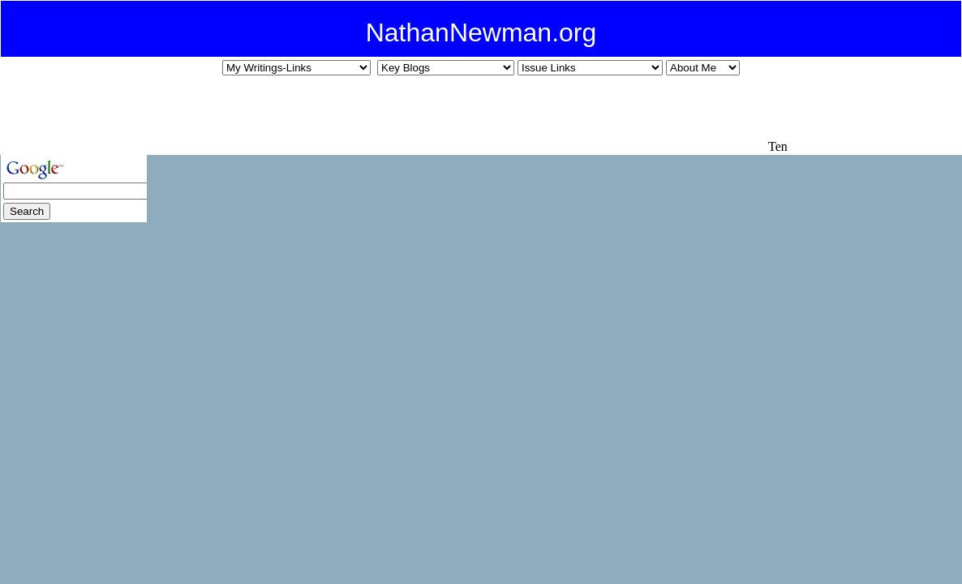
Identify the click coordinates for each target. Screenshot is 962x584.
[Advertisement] (469, 114)
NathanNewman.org (481, 32)
